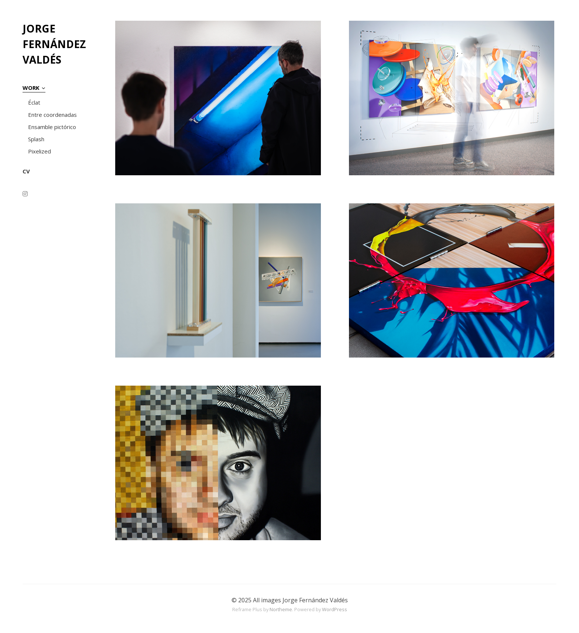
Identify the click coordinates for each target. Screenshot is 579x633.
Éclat (34, 102)
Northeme (281, 609)
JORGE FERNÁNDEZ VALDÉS (54, 44)
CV (26, 171)
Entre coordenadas (52, 114)
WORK (31, 87)
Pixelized (39, 151)
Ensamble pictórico (52, 127)
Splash (36, 139)
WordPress (334, 609)
